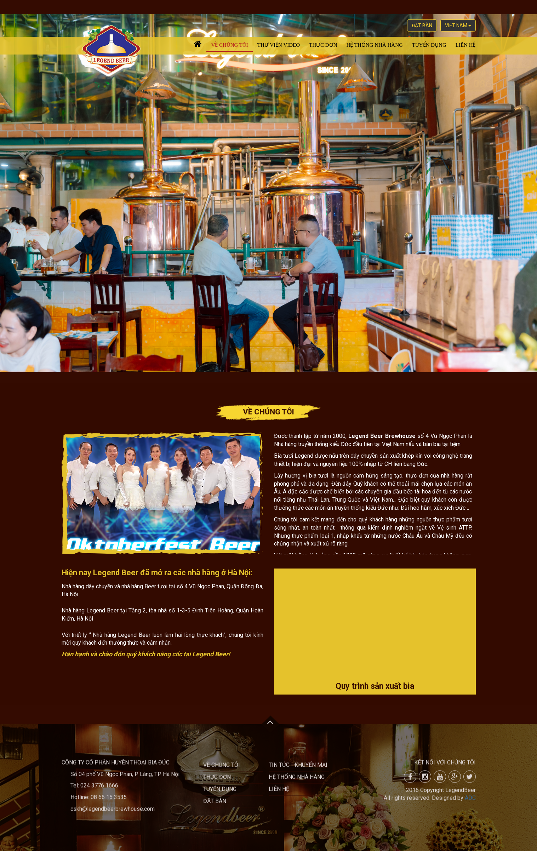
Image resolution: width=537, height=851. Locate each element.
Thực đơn (323, 45)
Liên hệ (466, 45)
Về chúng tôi (229, 45)
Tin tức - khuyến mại (298, 768)
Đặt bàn (422, 25)
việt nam (458, 25)
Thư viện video (278, 45)
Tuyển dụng (429, 45)
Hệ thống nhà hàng (375, 45)
